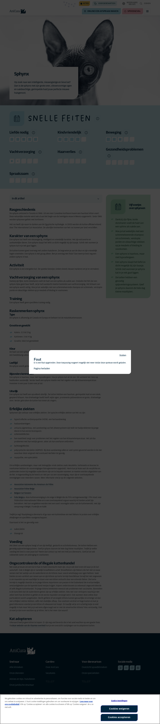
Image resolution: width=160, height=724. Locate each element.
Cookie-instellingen (119, 701)
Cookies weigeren (119, 709)
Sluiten (122, 355)
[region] (80, 709)
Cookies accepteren (119, 717)
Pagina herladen (42, 368)
